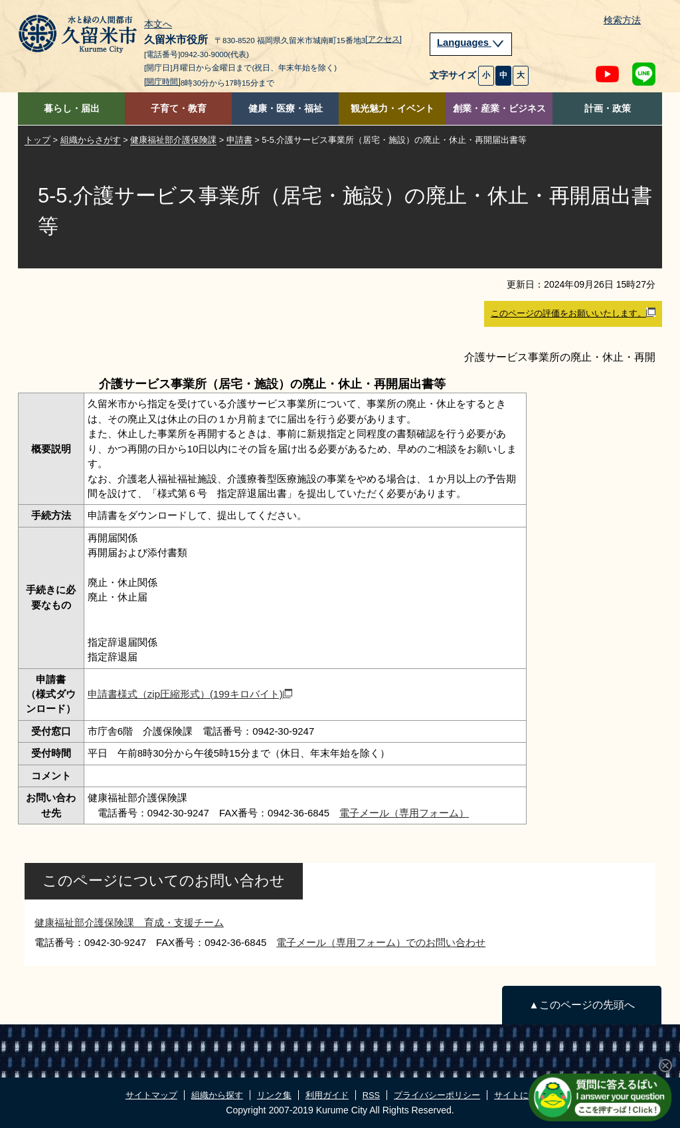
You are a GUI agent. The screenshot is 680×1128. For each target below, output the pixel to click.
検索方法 (622, 20)
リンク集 (274, 1095)
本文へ (158, 24)
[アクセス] (383, 39)
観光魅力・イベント (392, 109)
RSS (371, 1095)
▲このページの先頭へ (581, 1004)
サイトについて (524, 1095)
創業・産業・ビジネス (499, 109)
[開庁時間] (162, 81)
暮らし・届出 (72, 109)
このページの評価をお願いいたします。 (573, 313)
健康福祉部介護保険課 (173, 140)
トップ (37, 140)
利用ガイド (327, 1095)
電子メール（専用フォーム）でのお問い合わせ (380, 942)
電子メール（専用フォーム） (404, 812)
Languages (471, 42)
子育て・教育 (179, 109)
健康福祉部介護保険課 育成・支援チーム (129, 922)
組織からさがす (90, 140)
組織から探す (217, 1095)
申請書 (239, 140)
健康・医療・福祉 (285, 109)
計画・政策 (607, 109)
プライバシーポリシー (437, 1095)
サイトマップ (151, 1095)
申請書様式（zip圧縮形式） (190, 694)
